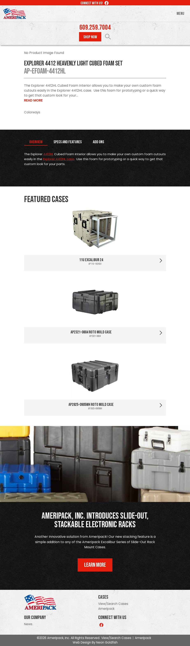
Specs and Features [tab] (68, 142)
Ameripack (106, 608)
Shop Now (90, 37)
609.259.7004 (95, 27)
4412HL (48, 154)
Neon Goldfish (107, 642)
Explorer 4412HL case (58, 159)
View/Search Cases (113, 604)
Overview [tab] (35, 142)
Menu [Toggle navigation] (180, 13)
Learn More (95, 565)
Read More (33, 100)
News (28, 624)
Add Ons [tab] (98, 142)
